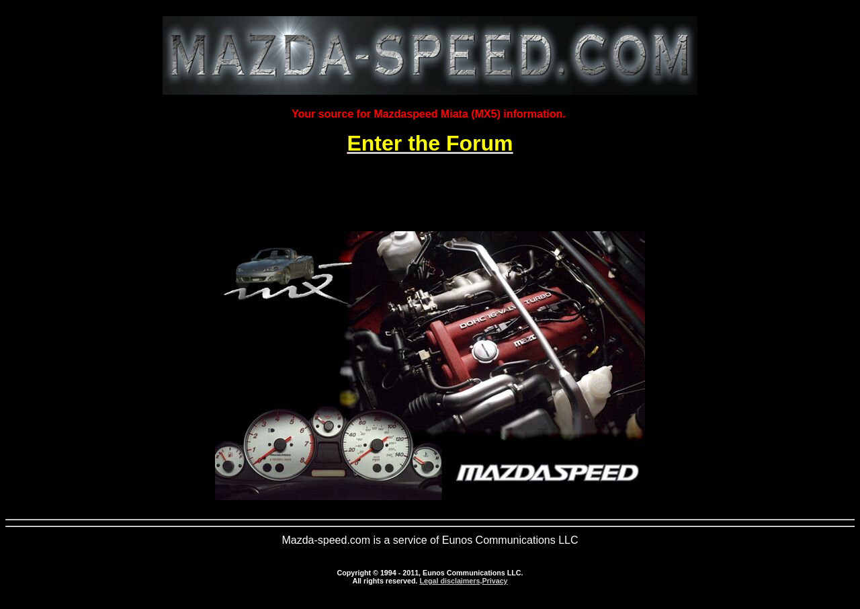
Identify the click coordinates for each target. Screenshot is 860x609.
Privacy (494, 581)
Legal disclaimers (449, 581)
